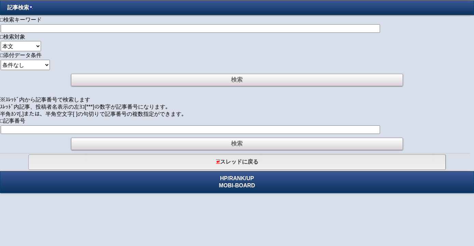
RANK (237, 178)
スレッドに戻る (237, 162)
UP (250, 178)
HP (224, 178)
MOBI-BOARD (237, 185)
